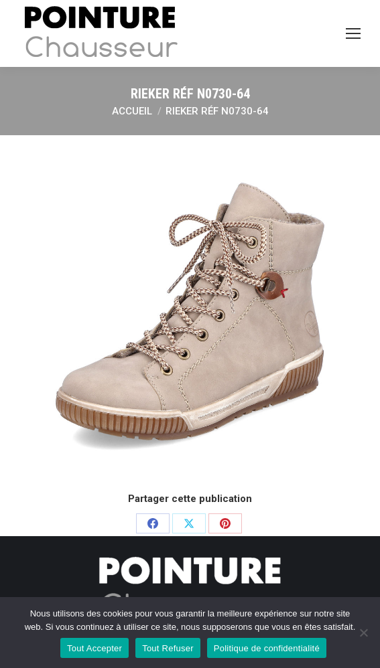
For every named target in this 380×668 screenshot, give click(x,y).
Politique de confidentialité (267, 648)
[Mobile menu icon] (353, 33)
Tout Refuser (168, 648)
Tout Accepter (94, 648)
